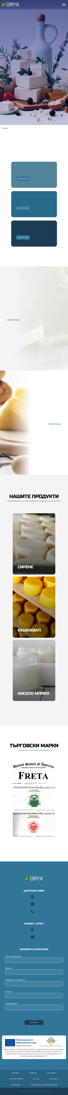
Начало (5, 128)
